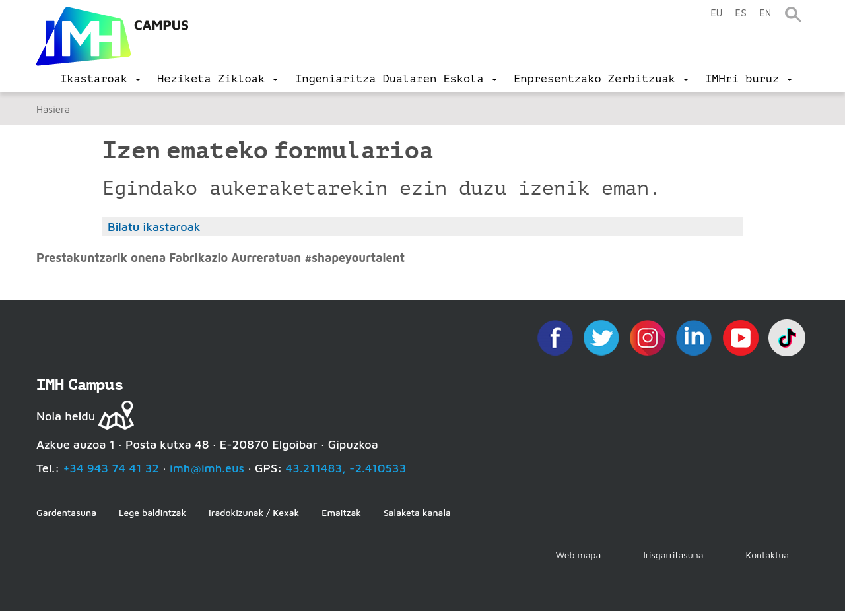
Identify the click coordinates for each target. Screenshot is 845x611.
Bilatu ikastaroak (154, 227)
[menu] (100, 79)
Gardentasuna (66, 512)
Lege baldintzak (152, 512)
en (765, 13)
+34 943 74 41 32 (111, 468)
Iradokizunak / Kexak (254, 512)
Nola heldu (65, 416)
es (741, 13)
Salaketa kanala (417, 512)
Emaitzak (341, 512)
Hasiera (53, 109)
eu (716, 13)
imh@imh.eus (207, 468)
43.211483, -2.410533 (346, 468)
